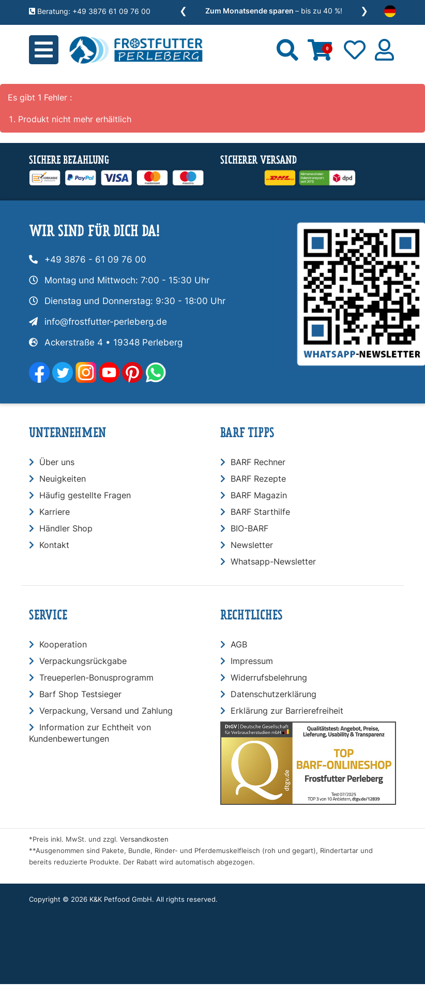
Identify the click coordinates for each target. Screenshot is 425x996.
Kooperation (63, 644)
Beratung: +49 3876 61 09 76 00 (89, 11)
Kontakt (54, 545)
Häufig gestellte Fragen (85, 495)
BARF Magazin (259, 495)
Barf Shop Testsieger (80, 694)
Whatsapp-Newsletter (273, 561)
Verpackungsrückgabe (83, 661)
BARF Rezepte (258, 478)
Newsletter (252, 545)
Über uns (56, 462)
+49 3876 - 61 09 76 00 (95, 259)
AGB (239, 644)
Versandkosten (144, 839)
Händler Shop (66, 528)
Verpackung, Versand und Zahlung (106, 710)
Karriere (54, 512)
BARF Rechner (258, 462)
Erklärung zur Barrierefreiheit (287, 710)
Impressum (252, 661)
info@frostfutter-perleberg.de (105, 321)
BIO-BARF (249, 528)
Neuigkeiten (62, 478)
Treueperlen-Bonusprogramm (96, 677)
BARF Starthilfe (260, 512)
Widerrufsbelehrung (269, 677)
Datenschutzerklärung (273, 694)
